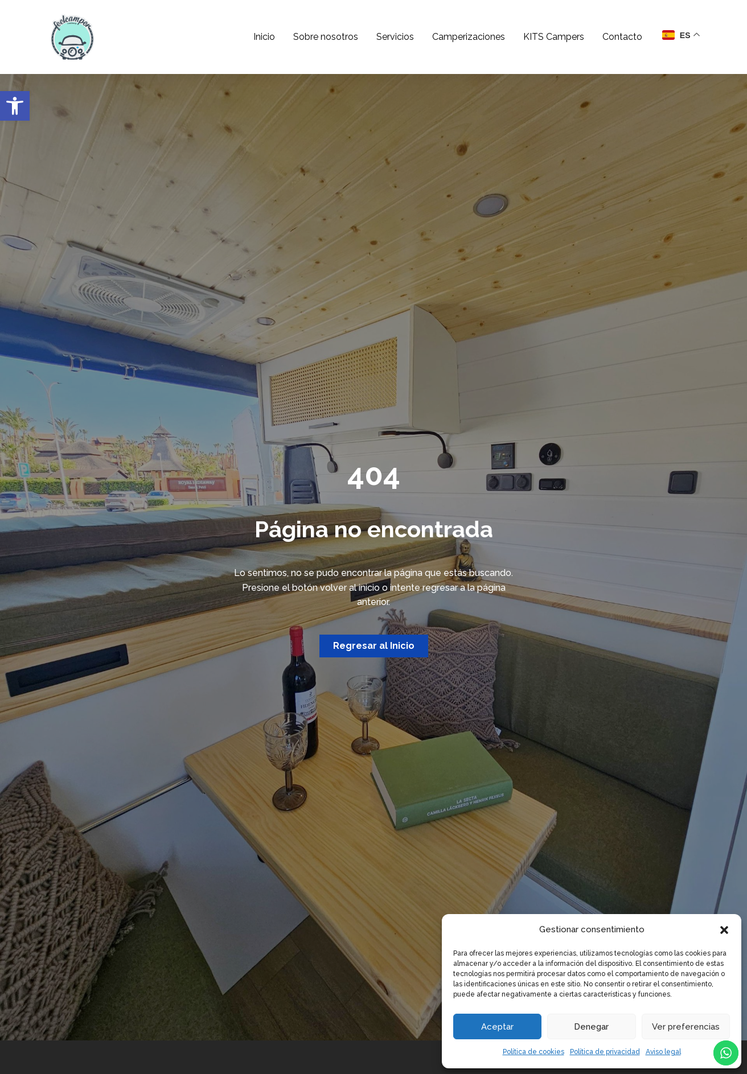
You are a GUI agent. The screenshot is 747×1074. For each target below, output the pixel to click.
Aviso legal (663, 1052)
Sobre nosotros (325, 36)
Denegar (591, 1027)
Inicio (264, 36)
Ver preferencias (686, 1027)
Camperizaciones (468, 36)
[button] (15, 106)
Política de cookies (533, 1052)
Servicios (395, 36)
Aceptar (497, 1027)
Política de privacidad (605, 1052)
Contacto (622, 36)
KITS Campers (553, 36)
